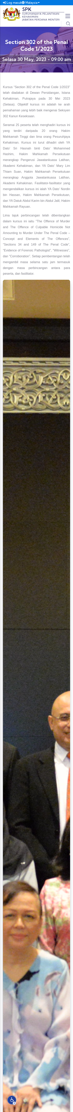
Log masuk (12, 2)
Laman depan (32, 56)
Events (46, 56)
